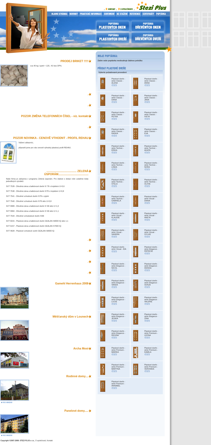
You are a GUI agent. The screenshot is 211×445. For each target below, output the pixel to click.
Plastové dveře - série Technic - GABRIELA (118, 198)
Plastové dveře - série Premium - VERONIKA (151, 367)
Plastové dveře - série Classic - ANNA (151, 81)
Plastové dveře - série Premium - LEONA (151, 333)
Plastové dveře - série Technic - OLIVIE (151, 182)
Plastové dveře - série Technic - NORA (151, 165)
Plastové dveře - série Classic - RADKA (118, 131)
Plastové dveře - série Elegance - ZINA (151, 316)
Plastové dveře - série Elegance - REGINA (118, 333)
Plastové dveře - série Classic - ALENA (118, 81)
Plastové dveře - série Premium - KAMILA (151, 350)
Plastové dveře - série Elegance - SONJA (151, 283)
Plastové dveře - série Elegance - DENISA (151, 266)
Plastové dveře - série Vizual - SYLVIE (151, 232)
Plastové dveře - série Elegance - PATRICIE (151, 249)
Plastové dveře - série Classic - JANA (151, 98)
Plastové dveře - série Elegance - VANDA (118, 283)
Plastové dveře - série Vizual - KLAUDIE (118, 215)
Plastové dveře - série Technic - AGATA (151, 148)
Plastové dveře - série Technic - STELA (118, 182)
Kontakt (50, 441)
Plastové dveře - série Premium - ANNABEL (118, 383)
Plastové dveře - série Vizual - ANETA (151, 215)
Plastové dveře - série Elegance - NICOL (118, 266)
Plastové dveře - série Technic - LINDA (118, 165)
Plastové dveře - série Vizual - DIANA (151, 198)
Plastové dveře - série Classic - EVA (151, 131)
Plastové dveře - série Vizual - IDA (118, 248)
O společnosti (40, 441)
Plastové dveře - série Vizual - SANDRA (118, 232)
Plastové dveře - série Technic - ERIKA (118, 148)
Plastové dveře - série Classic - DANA (118, 98)
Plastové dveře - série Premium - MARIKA (118, 350)
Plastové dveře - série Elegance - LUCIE (118, 299)
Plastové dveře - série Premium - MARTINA (118, 367)
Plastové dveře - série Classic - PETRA (118, 114)
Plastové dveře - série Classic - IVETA (151, 114)
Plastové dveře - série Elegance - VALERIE (151, 299)
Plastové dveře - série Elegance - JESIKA (118, 316)
